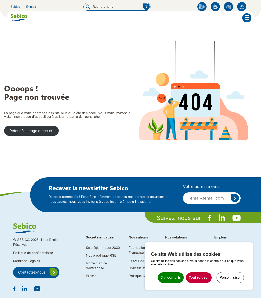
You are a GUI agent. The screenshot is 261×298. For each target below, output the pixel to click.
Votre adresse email (202, 186)
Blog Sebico (202, 6)
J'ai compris (171, 277)
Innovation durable (143, 260)
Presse (91, 276)
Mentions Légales (26, 261)
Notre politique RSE (101, 255)
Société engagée (100, 237)
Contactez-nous (31, 272)
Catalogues (228, 6)
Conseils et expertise (144, 268)
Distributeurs (241, 6)
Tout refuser (199, 277)
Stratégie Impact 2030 (103, 248)
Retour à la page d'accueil (31, 131)
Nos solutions (176, 237)
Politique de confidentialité (33, 253)
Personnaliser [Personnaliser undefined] (230, 277)
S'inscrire (235, 198)
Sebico (15, 6)
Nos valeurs (138, 237)
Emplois (31, 6)
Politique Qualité (141, 276)
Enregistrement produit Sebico (215, 6)
